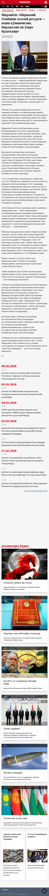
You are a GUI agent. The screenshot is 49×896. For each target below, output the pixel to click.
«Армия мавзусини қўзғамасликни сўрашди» (12, 836)
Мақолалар (21, 10)
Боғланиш (5, 889)
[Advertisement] (24, 519)
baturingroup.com (22, 894)
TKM (17, 6)
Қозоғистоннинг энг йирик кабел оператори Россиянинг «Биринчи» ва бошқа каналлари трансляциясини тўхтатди (21, 376)
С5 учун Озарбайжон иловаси (37, 835)
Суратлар (41, 10)
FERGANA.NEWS (24, 2)
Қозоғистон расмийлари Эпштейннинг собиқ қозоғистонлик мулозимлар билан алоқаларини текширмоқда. (22, 461)
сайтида (20, 99)
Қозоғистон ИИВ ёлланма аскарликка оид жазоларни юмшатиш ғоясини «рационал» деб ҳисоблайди (22, 394)
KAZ (3, 6)
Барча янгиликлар (35, 491)
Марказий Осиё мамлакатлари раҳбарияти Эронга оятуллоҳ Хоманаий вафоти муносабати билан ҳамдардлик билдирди (23, 431)
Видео (32, 10)
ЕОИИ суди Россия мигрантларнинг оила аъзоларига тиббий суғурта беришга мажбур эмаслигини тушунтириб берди (21, 412)
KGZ (8, 6)
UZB (22, 6)
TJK (12, 6)
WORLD (27, 6)
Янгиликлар (8, 10)
